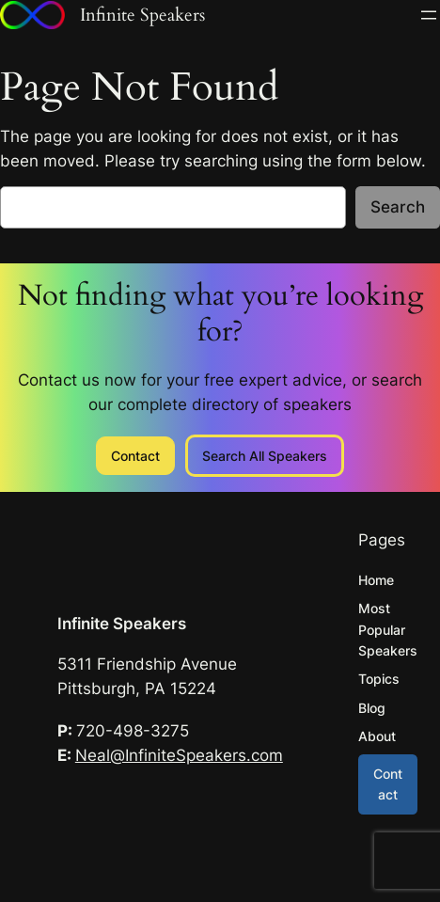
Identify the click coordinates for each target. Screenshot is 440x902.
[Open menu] (428, 15)
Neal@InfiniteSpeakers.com (179, 755)
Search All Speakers (264, 456)
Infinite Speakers (121, 623)
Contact (135, 456)
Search (397, 207)
